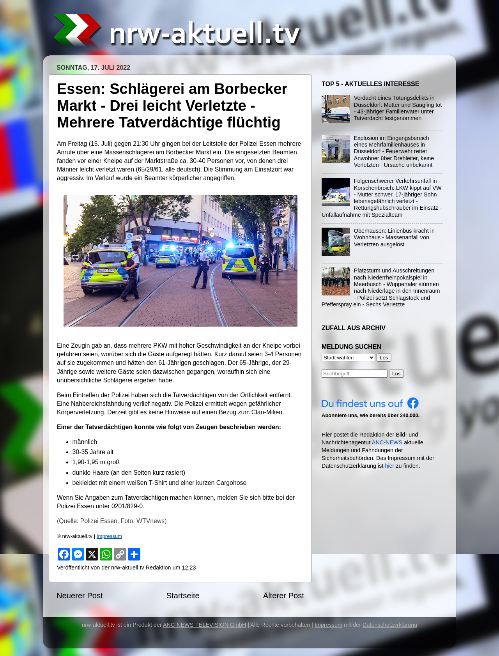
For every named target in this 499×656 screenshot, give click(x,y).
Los (396, 374)
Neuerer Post (80, 595)
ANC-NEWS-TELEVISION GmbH (204, 625)
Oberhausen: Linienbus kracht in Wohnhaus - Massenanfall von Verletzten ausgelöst (394, 238)
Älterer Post (283, 595)
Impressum (109, 536)
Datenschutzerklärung (390, 625)
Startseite (183, 595)
